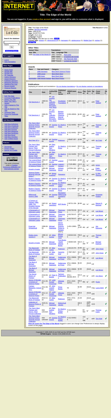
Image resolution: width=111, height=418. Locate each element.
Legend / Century (61, 165)
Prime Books (60, 288)
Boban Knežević (52, 174)
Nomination (33, 78)
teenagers (64, 40)
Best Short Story (57, 74)
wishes (97, 40)
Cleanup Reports (10, 88)
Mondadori (62, 193)
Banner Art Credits (10, 150)
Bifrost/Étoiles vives (60, 236)
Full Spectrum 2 (34, 102)
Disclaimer (8, 147)
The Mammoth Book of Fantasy (34, 249)
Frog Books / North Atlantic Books (62, 242)
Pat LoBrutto (52, 101)
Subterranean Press (62, 258)
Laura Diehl (100, 288)
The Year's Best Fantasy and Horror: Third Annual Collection (35, 147)
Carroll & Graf (61, 253)
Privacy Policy (9, 148)
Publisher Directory (11, 81)
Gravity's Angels (34, 169)
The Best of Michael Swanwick (33, 258)
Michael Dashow (98, 243)
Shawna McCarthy (52, 105)
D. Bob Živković (98, 174)
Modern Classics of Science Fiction (35, 179)
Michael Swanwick (40, 29)
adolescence (75, 40)
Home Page (8, 70)
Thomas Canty (98, 147)
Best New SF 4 (34, 140)
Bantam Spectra (61, 112)
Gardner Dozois (53, 126)
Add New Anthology (11, 124)
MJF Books (62, 204)
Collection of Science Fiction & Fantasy (35, 304)
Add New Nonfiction (11, 133)
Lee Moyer (99, 211)
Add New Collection (11, 128)
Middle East (87, 40)
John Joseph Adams (52, 288)
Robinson (61, 140)
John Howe (100, 249)
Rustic (98, 282)
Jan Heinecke (99, 227)
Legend (60, 161)
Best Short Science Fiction (61, 71)
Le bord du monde (70, 61)
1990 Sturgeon (42, 71)
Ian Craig (99, 140)
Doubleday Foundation (62, 102)
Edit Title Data (9, 96)
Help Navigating (9, 62)
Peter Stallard (98, 102)
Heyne (60, 223)
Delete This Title (10, 100)
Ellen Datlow (52, 145)
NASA (98, 165)
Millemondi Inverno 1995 (33, 195)
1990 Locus (41, 74)
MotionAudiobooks (62, 304)
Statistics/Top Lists (10, 84)
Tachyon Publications (62, 276)
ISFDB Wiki (8, 71)
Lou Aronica (51, 97)
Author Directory (10, 77)
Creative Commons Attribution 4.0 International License (11, 167)
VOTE (57, 38)
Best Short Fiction (58, 78)
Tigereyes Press (61, 211)
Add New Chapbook (11, 126)
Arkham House (61, 169)
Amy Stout (52, 107)
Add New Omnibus (11, 137)
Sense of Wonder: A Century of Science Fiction (35, 282)
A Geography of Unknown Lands (34, 211)
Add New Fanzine (10, 129)
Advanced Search (12, 51)
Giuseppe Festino (99, 195)
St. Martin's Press (62, 126)
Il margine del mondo (71, 57)
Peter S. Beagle (53, 276)
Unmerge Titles (9, 112)
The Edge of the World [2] (42, 54)
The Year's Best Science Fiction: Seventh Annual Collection (34, 125)
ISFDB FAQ (8, 73)
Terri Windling (52, 149)
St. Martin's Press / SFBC (62, 184)
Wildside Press (61, 282)
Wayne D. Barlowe (99, 204)
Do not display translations (66, 86)
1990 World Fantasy (44, 78)
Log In (6, 60)
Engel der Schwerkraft (33, 227)
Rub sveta (67, 55)
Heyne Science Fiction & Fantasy (61, 227)
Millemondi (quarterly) (62, 195)
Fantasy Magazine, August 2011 (35, 288)
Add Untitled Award (11, 139)
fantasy (41, 40)
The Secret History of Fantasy (32, 276)
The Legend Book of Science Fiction (35, 161)
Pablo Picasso (98, 169)
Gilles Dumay (52, 236)
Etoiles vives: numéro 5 (33, 236)
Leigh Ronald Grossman (52, 282)
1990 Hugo (41, 76)
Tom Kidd (99, 319)
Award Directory (10, 79)
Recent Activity (9, 86)
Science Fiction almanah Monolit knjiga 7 (34, 174)
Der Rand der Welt (70, 59)
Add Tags (32, 42)
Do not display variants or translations (90, 86)
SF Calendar (8, 75)
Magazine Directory (11, 82)
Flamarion (61, 174)
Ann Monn (99, 276)
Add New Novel (9, 135)
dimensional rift (52, 40)
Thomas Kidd (98, 126)
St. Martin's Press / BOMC (62, 311)
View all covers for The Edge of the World (43, 324)
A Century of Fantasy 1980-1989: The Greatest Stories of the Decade (34, 204)
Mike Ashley (52, 249)
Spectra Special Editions (61, 117)
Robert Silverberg (53, 204)
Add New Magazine (11, 131)
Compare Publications (12, 98)
